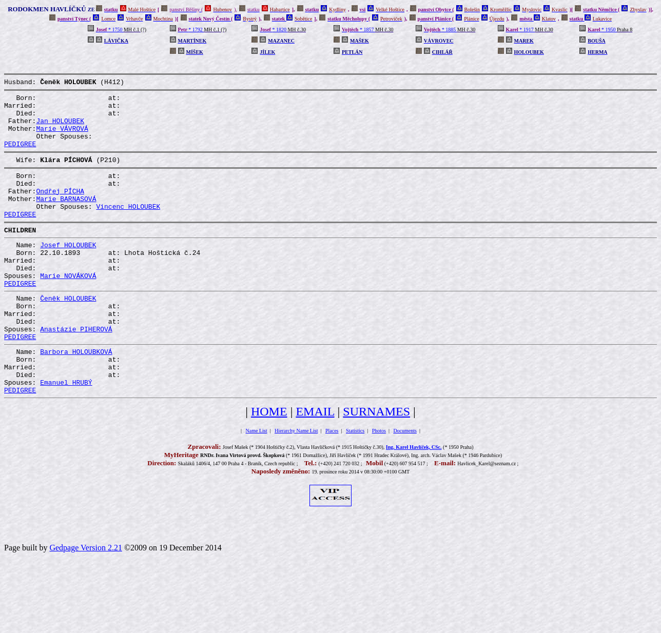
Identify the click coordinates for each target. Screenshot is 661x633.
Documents (405, 483)
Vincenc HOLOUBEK (128, 227)
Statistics (355, 483)
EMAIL (315, 463)
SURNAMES (376, 463)
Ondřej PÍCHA (60, 209)
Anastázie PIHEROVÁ (76, 370)
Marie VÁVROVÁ (62, 137)
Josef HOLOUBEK (68, 270)
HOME (269, 463)
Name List (256, 483)
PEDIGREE (20, 156)
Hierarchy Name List (296, 483)
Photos (379, 483)
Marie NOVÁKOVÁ (68, 307)
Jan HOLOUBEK (60, 128)
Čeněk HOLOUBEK (68, 333)
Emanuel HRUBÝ (66, 433)
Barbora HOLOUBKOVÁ (76, 396)
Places (332, 483)
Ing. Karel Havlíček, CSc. (414, 499)
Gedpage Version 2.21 (85, 600)
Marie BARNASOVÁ (66, 218)
